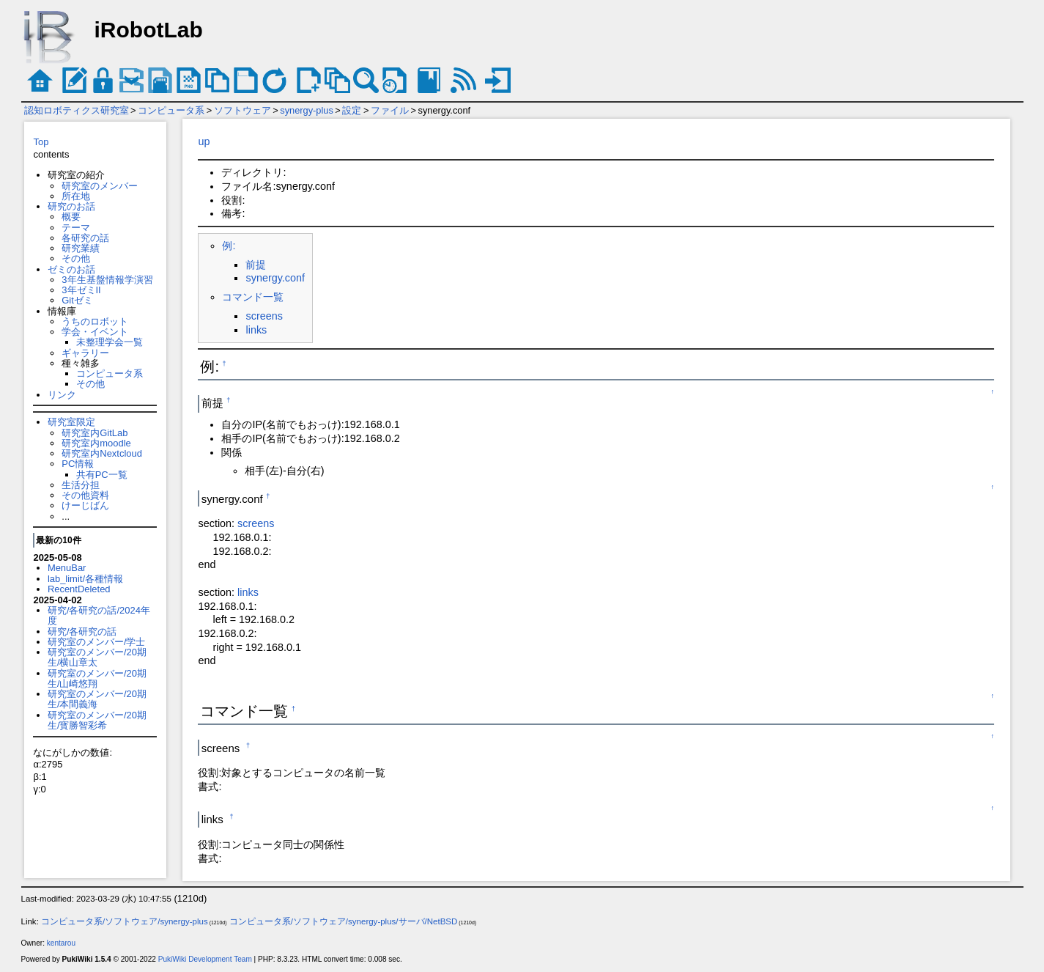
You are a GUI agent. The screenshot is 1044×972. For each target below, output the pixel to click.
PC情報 (78, 463)
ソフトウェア (242, 110)
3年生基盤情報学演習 (107, 279)
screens (263, 316)
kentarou (61, 943)
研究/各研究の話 (82, 631)
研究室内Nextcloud (102, 453)
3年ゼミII (81, 289)
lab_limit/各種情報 (85, 578)
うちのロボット (95, 321)
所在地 (76, 196)
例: (228, 245)
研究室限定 (71, 421)
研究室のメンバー (100, 185)
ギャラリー (85, 352)
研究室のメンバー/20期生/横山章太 (97, 657)
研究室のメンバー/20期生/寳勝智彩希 (97, 720)
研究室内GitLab (94, 432)
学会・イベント (95, 331)
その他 (76, 258)
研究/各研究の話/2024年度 (99, 615)
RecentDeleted (79, 588)
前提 (255, 264)
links (256, 330)
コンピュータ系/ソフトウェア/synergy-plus (124, 921)
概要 (71, 216)
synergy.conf (275, 278)
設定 (351, 110)
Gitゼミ (77, 300)
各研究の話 (85, 237)
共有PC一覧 (101, 474)
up (204, 141)
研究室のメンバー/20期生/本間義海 (97, 699)
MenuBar (67, 567)
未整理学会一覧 (109, 341)
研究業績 (81, 248)
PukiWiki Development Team (205, 959)
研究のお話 (71, 206)
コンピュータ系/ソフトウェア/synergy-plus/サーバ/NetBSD (343, 921)
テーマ (76, 227)
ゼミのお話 (71, 269)
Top (40, 141)
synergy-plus (306, 110)
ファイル (390, 110)
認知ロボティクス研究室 (76, 110)
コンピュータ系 (171, 110)
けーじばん (85, 505)
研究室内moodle (96, 443)
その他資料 (85, 495)
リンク (62, 394)
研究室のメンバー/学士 (97, 641)
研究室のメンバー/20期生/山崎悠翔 (97, 678)
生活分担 (81, 484)
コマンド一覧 (253, 297)
